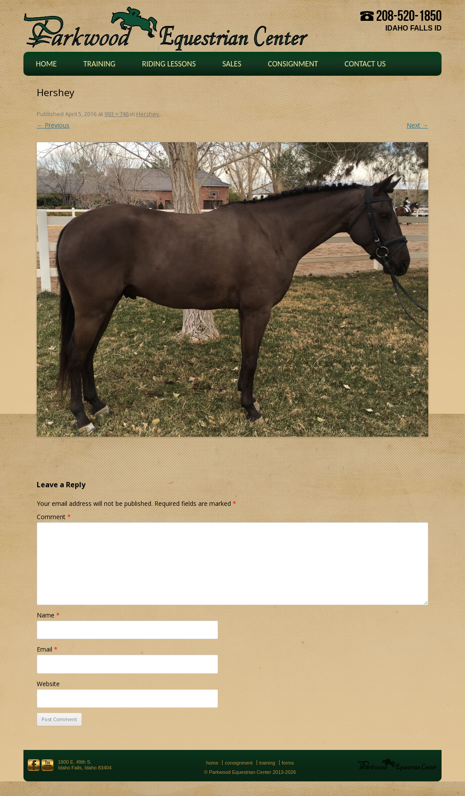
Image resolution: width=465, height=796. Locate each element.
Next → (417, 125)
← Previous (53, 125)
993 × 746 (116, 114)
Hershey (147, 114)
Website (48, 684)
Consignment (293, 64)
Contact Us (365, 64)
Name (48, 615)
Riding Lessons (169, 64)
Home (46, 64)
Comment (54, 517)
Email (47, 649)
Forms (288, 762)
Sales (231, 64)
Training (99, 64)
